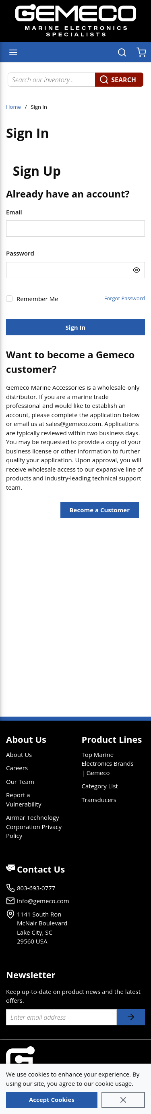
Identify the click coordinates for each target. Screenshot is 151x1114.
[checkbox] (9, 298)
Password (20, 253)
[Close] (123, 1100)
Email (14, 212)
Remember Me (37, 299)
